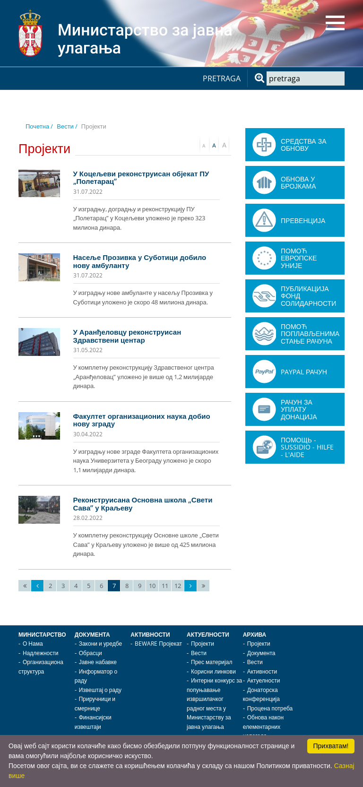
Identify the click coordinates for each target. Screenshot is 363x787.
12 (177, 585)
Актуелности (208, 635)
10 (152, 585)
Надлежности (40, 653)
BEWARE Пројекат (158, 644)
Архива (255, 635)
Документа (92, 635)
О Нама (33, 644)
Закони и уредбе (100, 644)
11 (165, 585)
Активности (150, 635)
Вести (199, 653)
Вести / (67, 126)
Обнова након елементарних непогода (263, 726)
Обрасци (90, 653)
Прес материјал (211, 662)
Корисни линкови (213, 671)
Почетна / (39, 126)
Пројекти (202, 644)
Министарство (42, 635)
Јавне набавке (98, 662)
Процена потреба (270, 708)
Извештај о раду (100, 690)
